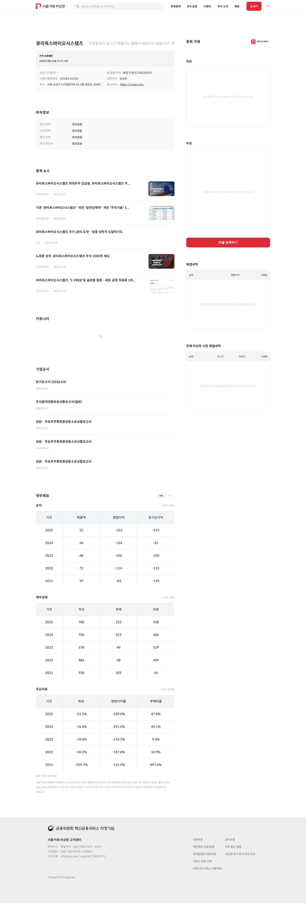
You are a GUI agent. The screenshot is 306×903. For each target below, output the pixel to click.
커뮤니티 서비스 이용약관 (207, 868)
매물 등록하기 (228, 242)
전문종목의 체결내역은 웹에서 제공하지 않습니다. (228, 304)
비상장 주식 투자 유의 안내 (240, 854)
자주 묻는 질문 (233, 847)
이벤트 (207, 6)
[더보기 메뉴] (267, 6)
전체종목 (176, 6)
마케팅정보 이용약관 (204, 854)
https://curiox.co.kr (132, 84)
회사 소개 (222, 6)
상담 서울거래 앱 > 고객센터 (77, 851)
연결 (161, 496)
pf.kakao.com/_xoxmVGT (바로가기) (83, 856)
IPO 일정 (192, 6)
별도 (170, 496)
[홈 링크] (51, 6)
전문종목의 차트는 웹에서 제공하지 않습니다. (228, 97)
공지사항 (230, 839)
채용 (236, 6)
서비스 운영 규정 (202, 861)
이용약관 (198, 839)
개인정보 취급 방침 (203, 847)
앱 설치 (254, 6)
